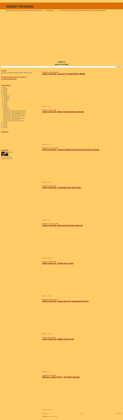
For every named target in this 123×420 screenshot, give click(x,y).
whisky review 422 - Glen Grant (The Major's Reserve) (62, 225)
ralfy (11, 152)
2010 (4, 126)
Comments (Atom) (53, 416)
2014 (4, 94)
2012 (4, 123)
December (6, 95)
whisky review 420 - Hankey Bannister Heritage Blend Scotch (65, 301)
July (5, 101)
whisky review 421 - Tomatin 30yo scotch (57, 263)
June (5, 103)
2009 (4, 127)
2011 (4, 124)
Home (82, 413)
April (5, 105)
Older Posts (119, 413)
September (6, 99)
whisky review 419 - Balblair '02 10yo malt (58, 339)
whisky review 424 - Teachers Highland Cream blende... (14, 113)
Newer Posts (45, 413)
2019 (4, 87)
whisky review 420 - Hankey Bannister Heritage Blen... (14, 118)
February (6, 108)
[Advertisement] (61, 24)
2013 (4, 122)
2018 (4, 88)
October (5, 98)
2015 (4, 93)
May (5, 104)
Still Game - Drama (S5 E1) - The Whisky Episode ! (61, 377)
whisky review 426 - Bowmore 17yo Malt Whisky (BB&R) (63, 74)
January (5, 109)
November (6, 96)
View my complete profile (7, 158)
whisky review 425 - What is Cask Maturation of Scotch (63, 112)
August (5, 100)
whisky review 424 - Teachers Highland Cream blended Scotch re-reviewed (70, 150)
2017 (4, 90)
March (5, 107)
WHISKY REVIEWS (19, 6)
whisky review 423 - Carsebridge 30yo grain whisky (61, 187)
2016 (4, 91)
